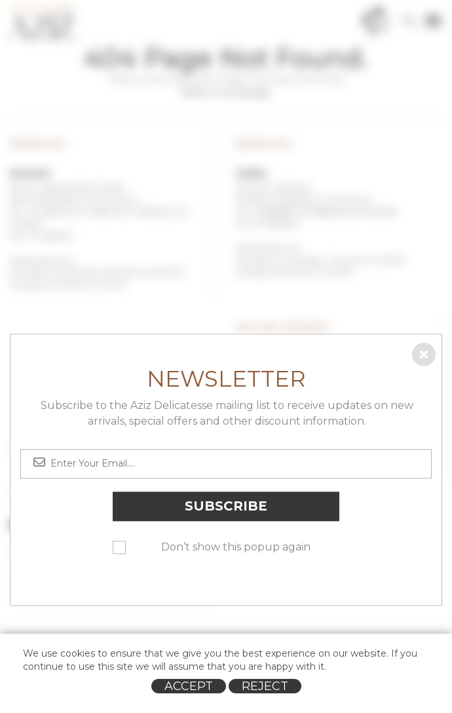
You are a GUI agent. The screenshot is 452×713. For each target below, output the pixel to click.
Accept (188, 686)
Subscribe (226, 506)
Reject (265, 686)
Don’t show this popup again (236, 547)
